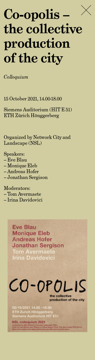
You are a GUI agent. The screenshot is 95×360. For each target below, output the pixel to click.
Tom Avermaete (24, 194)
